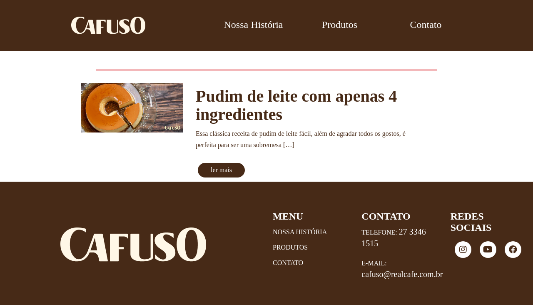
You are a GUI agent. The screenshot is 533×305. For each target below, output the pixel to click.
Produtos (339, 24)
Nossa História (253, 24)
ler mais (221, 169)
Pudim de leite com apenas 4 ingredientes (296, 105)
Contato (426, 24)
